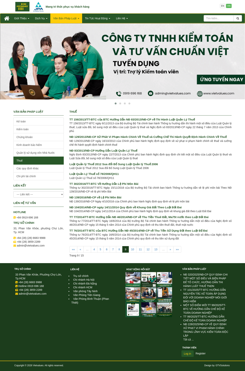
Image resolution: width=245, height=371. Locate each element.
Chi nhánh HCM (82, 287)
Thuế (19, 160)
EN (222, 6)
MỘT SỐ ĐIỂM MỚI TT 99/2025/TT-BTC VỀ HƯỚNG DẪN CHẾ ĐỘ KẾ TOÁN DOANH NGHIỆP (204, 309)
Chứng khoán (24, 137)
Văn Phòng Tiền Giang (86, 295)
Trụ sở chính (22, 269)
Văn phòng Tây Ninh (85, 291)
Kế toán (21, 121)
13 (155, 249)
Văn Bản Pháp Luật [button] (66, 18)
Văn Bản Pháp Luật (194, 269)
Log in (187, 353)
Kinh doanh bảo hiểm (29, 144)
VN (228, 6)
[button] (115, 103)
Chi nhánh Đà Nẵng (85, 283)
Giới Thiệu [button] (21, 18)
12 (148, 249)
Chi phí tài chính (26, 176)
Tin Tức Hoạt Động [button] (97, 18)
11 (140, 249)
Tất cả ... (188, 339)
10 (132, 249)
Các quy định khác (27, 168)
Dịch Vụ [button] (41, 18)
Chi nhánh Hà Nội (84, 279)
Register (201, 353)
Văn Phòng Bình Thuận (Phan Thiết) (90, 300)
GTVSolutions (223, 365)
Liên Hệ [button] (122, 18)
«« (73, 249)
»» (177, 249)
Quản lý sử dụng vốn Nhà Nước (35, 152)
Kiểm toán (22, 129)
